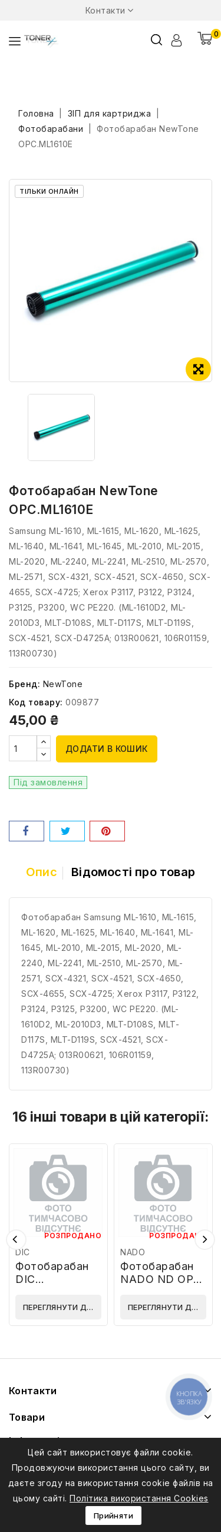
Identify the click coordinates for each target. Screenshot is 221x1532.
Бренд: (24, 684)
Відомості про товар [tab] (133, 872)
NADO (132, 1252)
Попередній (16, 1239)
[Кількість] (23, 748)
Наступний (204, 1239)
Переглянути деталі (62, 1307)
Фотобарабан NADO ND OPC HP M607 (161, 1279)
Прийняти (113, 1515)
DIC (22, 1252)
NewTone (63, 684)
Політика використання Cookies (139, 1498)
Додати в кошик (106, 749)
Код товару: (36, 702)
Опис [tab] (41, 872)
